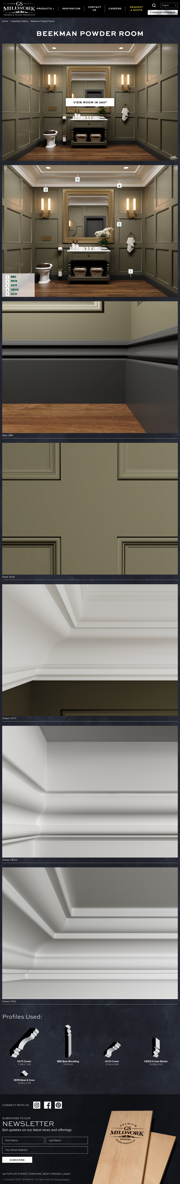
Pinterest (58, 1105)
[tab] (47, 9)
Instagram (36, 1105)
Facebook (47, 1105)
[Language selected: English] (169, 5)
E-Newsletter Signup (163, 12)
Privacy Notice (62, 1179)
